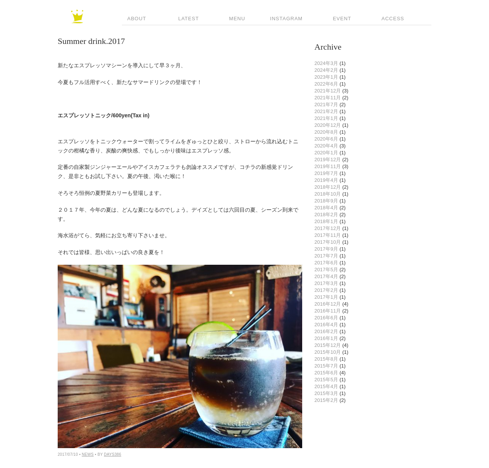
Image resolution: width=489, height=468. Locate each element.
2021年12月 (327, 91)
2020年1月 (326, 152)
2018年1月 (326, 221)
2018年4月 (326, 208)
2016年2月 (326, 331)
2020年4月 (326, 146)
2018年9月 (326, 201)
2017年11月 (327, 235)
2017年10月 (327, 242)
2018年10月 (327, 194)
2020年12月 (327, 125)
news (88, 454)
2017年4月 (326, 276)
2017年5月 (326, 269)
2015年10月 (327, 352)
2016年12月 (327, 304)
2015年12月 (327, 345)
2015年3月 (326, 393)
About (134, 18)
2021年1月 (326, 118)
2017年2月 (326, 290)
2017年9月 (326, 249)
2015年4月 (326, 386)
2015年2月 (326, 400)
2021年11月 (327, 97)
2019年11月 (327, 166)
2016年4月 (326, 324)
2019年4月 (326, 180)
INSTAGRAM (286, 18)
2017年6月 (326, 263)
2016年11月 (327, 311)
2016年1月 (326, 338)
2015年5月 (326, 379)
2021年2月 (326, 111)
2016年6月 (326, 318)
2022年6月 (326, 84)
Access (390, 18)
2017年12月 (327, 228)
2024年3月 (326, 63)
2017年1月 (326, 297)
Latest (185, 18)
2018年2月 (326, 214)
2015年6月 (326, 373)
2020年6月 (326, 139)
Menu (234, 18)
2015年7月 (326, 366)
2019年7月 (326, 173)
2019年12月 (327, 159)
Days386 (112, 454)
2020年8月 (326, 132)
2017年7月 (326, 256)
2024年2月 (326, 70)
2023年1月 (326, 77)
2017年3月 (326, 283)
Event (339, 18)
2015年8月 (326, 359)
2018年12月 (327, 187)
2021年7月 (326, 104)
